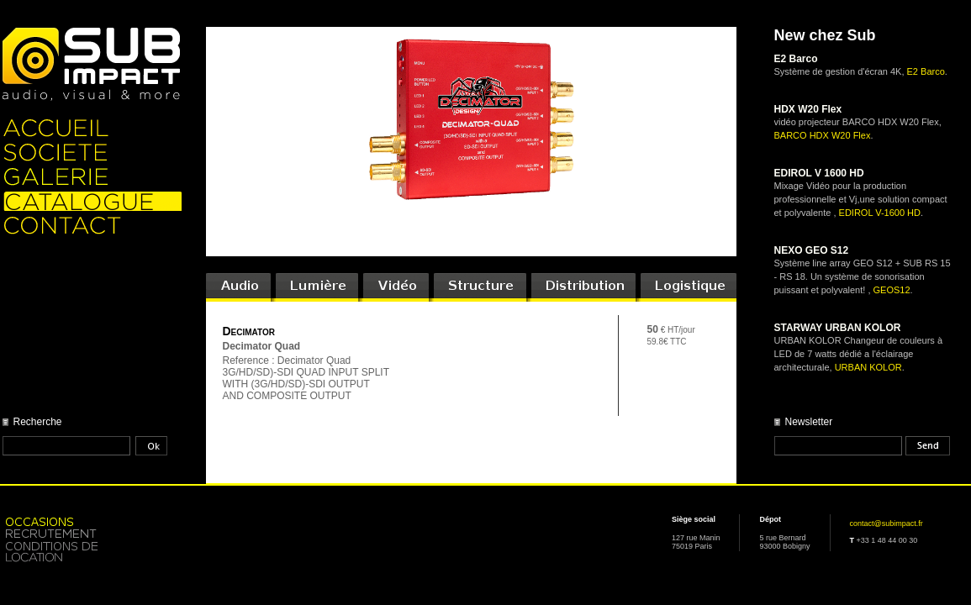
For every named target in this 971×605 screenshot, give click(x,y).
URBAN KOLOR (868, 367)
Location (92, 552)
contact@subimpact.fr (886, 523)
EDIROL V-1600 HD (880, 213)
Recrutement (92, 533)
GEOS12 (891, 290)
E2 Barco (926, 71)
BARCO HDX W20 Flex (822, 135)
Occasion (92, 520)
